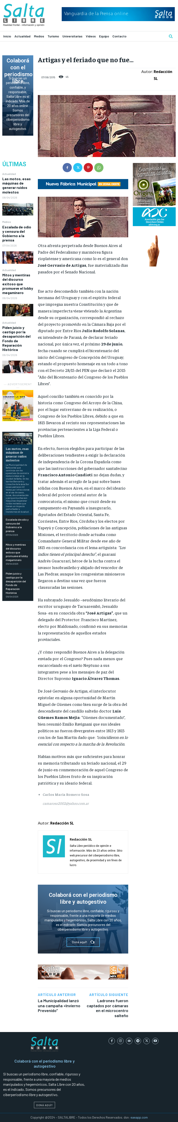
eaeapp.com (139, 1117)
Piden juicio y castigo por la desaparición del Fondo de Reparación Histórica (16, 338)
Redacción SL (163, 75)
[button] (171, 36)
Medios (6, 221)
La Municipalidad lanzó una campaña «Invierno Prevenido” (59, 1005)
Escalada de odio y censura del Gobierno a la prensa (16, 233)
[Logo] (23, 14)
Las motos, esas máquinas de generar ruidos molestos (16, 185)
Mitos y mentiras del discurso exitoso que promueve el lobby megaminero (17, 284)
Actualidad (9, 173)
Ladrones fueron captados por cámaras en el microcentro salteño (107, 1008)
